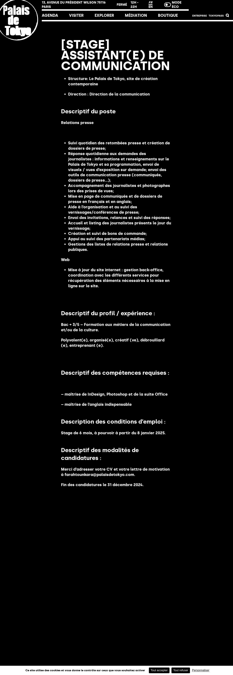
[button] (227, 16)
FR (150, 2)
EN (151, 7)
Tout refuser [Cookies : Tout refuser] (180, 670)
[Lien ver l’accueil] (21, 43)
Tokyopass (216, 15)
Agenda (50, 15)
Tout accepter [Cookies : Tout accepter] (159, 670)
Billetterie (210, 6)
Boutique (168, 15)
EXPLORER (104, 15)
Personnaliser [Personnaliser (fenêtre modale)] (200, 670)
